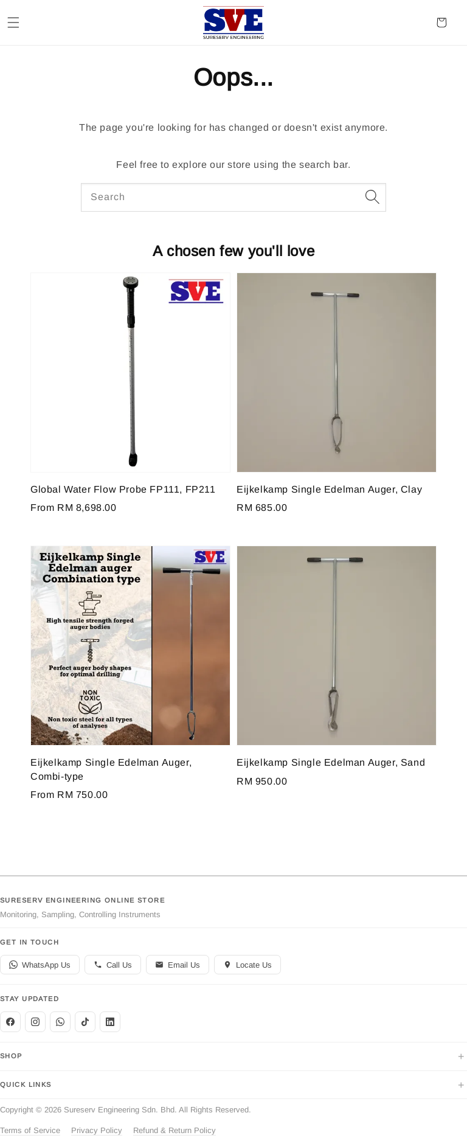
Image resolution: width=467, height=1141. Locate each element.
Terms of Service (30, 1130)
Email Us (177, 964)
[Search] (372, 197)
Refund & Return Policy (174, 1130)
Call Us (113, 964)
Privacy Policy (96, 1130)
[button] (13, 22)
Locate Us (247, 964)
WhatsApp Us (40, 964)
